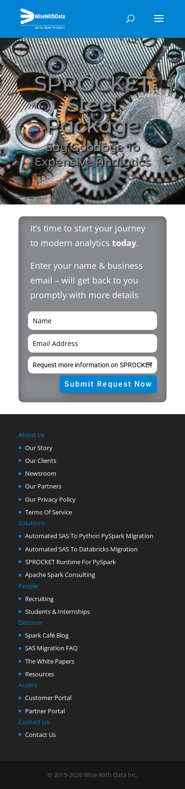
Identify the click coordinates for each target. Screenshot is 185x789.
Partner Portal (45, 711)
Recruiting (39, 598)
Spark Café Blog (47, 635)
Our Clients (40, 460)
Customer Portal (48, 697)
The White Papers (49, 661)
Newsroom (40, 473)
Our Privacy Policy (50, 499)
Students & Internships (57, 611)
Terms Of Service (48, 512)
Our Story (39, 447)
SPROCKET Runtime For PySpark (70, 562)
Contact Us (40, 734)
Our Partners (43, 486)
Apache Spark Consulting (60, 574)
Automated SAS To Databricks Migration (81, 549)
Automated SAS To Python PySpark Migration (89, 536)
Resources (39, 674)
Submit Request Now (108, 384)
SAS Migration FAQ (51, 648)
